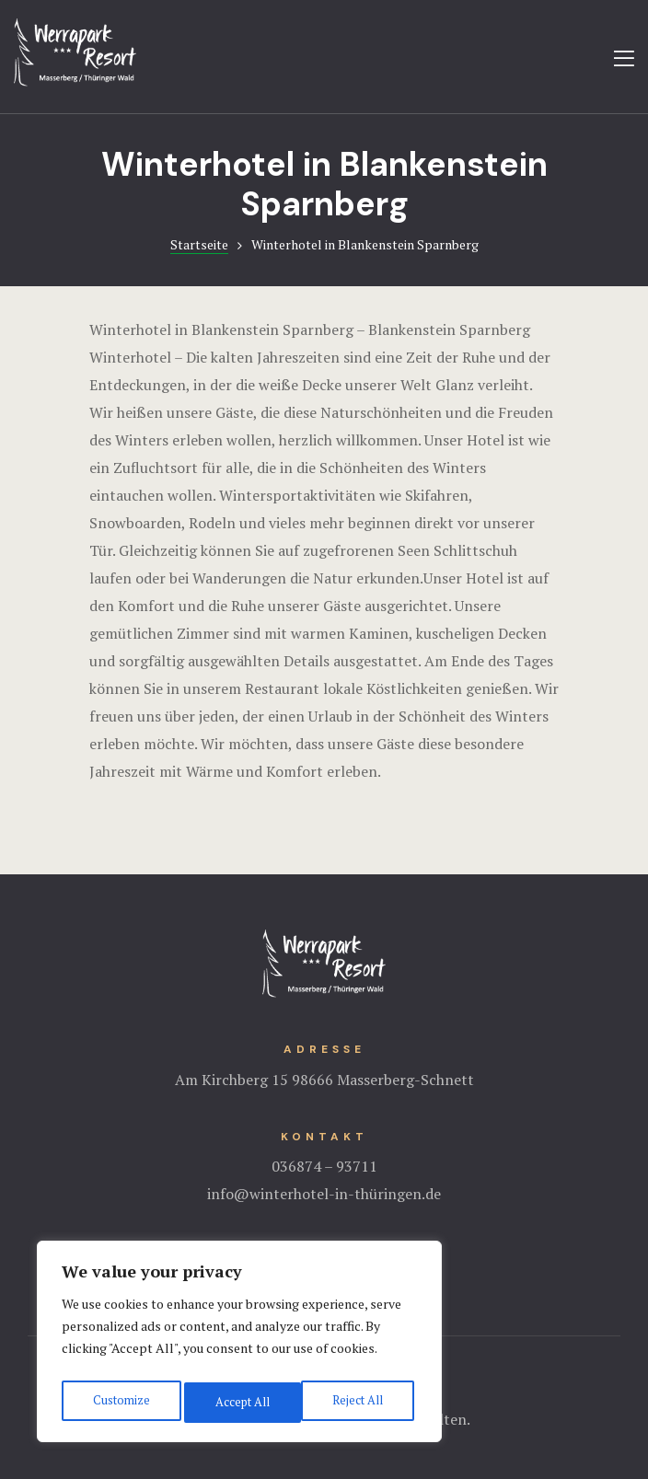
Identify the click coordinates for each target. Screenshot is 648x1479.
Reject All (239, 1402)
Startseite (199, 244)
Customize (119, 1402)
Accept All (359, 1402)
